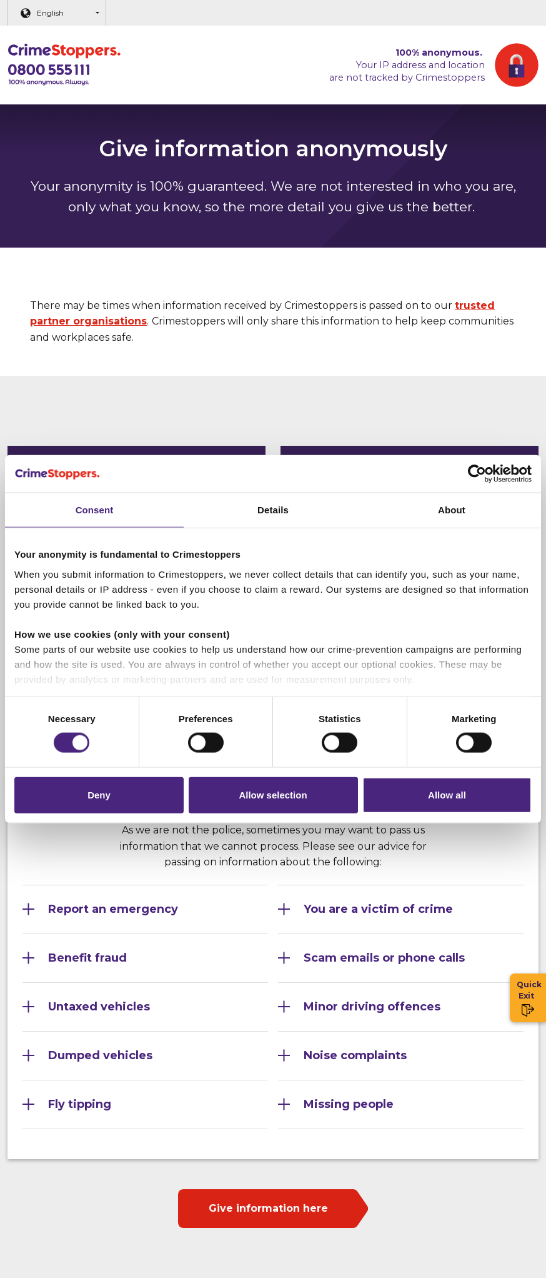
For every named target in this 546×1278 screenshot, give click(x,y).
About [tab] (451, 509)
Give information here (268, 1208)
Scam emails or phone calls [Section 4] (384, 958)
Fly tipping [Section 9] (79, 1104)
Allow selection (273, 795)
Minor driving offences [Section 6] (372, 1007)
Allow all (447, 795)
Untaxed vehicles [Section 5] (99, 1007)
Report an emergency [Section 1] (113, 909)
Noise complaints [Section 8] (355, 1055)
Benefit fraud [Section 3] (87, 958)
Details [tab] (273, 509)
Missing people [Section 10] (349, 1104)
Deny (99, 795)
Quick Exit (528, 998)
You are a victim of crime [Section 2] (378, 909)
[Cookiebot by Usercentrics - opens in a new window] (477, 473)
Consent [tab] (95, 509)
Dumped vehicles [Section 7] (100, 1055)
